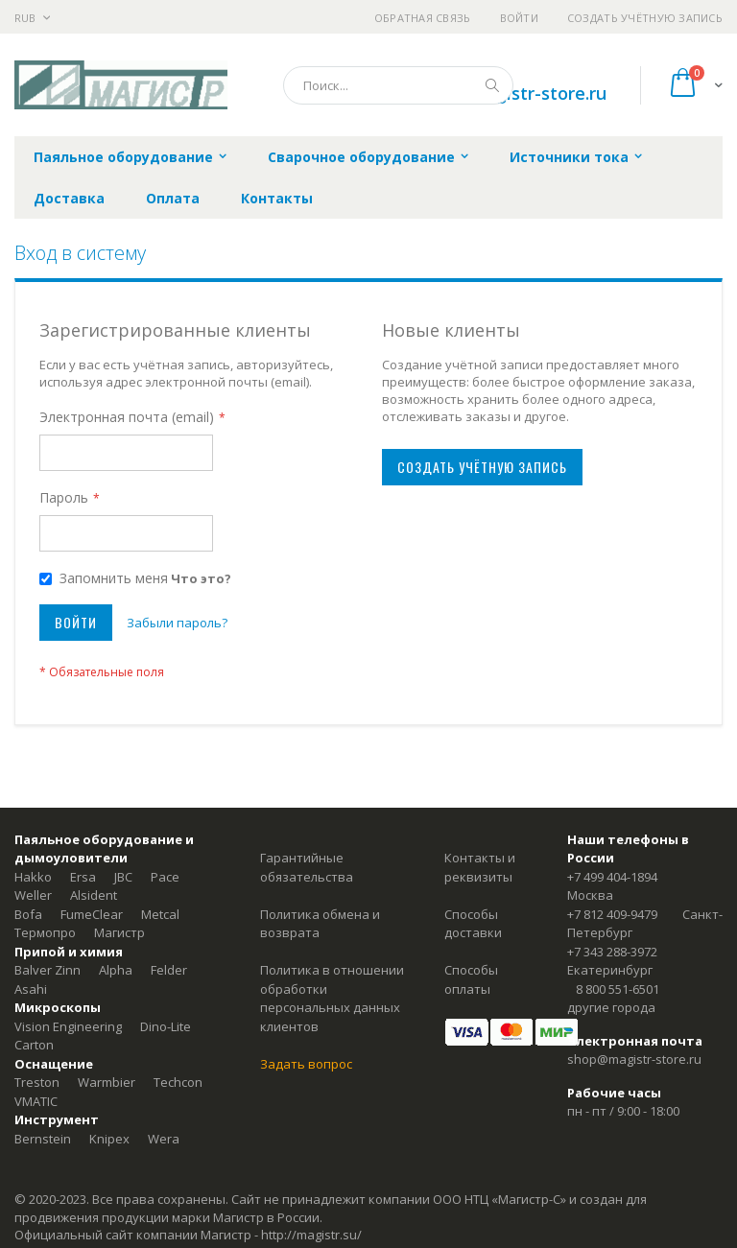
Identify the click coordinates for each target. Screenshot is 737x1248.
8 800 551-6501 (617, 989)
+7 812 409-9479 (612, 914)
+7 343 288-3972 (612, 951)
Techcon (178, 1082)
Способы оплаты (471, 979)
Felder (169, 969)
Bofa (28, 914)
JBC (123, 876)
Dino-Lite (165, 1026)
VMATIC (36, 1101)
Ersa (83, 876)
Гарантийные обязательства (306, 867)
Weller (33, 895)
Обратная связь (422, 18)
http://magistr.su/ (311, 1234)
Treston (36, 1082)
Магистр (119, 932)
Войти (519, 18)
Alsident (93, 895)
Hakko (33, 876)
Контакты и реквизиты (479, 867)
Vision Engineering (68, 1026)
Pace (165, 876)
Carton (34, 1044)
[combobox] (398, 85)
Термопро (45, 932)
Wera (163, 1138)
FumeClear (91, 914)
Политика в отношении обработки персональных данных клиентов (332, 998)
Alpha (115, 969)
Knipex (109, 1138)
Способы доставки (473, 924)
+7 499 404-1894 (612, 876)
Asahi (30, 989)
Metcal (160, 914)
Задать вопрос (306, 1063)
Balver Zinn (47, 969)
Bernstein (42, 1138)
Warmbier (106, 1082)
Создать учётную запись (645, 18)
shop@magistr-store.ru (634, 1059)
